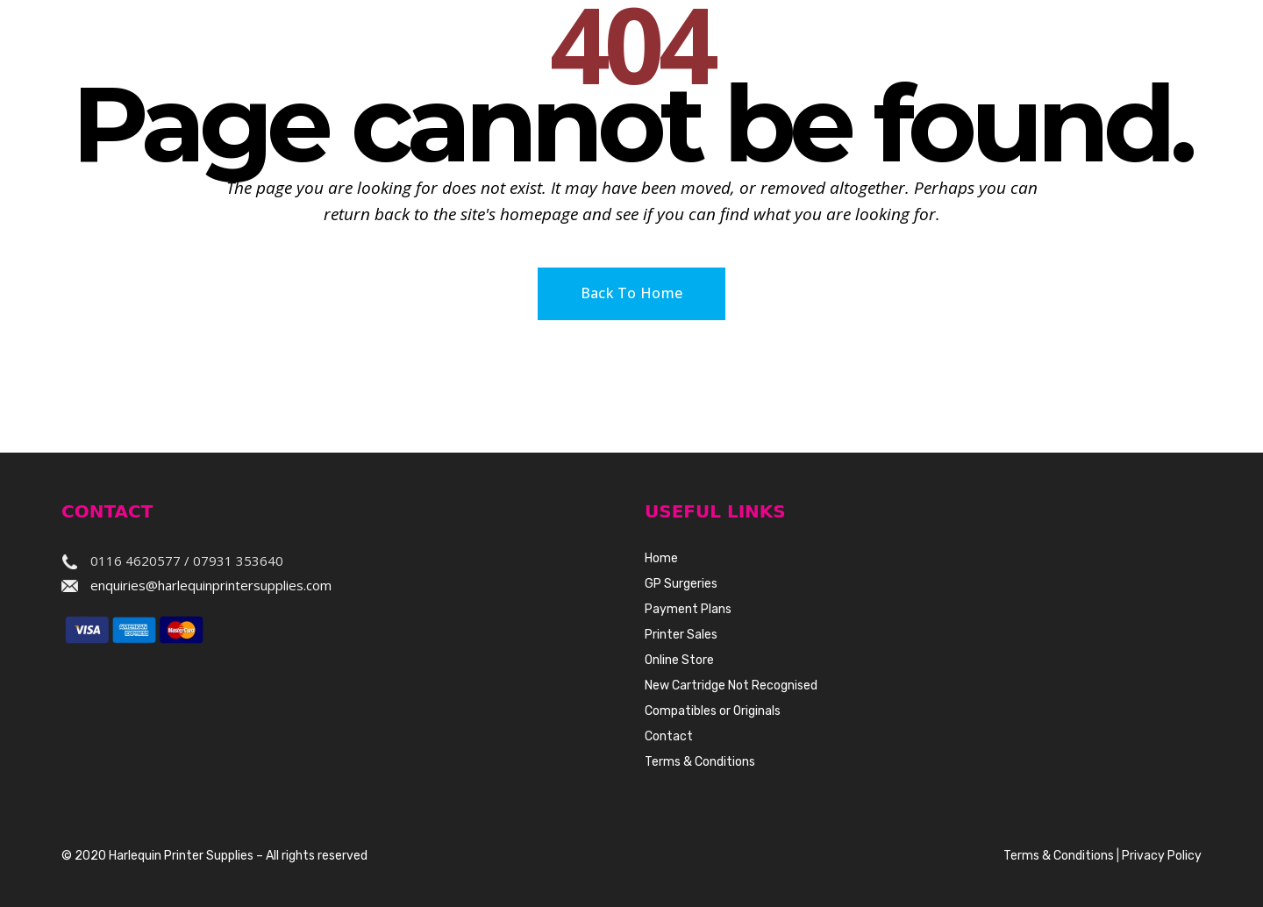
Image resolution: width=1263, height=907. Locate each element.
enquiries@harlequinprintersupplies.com (211, 585)
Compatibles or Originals (713, 710)
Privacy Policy (1162, 855)
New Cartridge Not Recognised (731, 685)
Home (661, 558)
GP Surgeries (681, 583)
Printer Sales (681, 634)
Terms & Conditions (700, 761)
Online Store (679, 660)
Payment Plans (688, 609)
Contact (669, 736)
